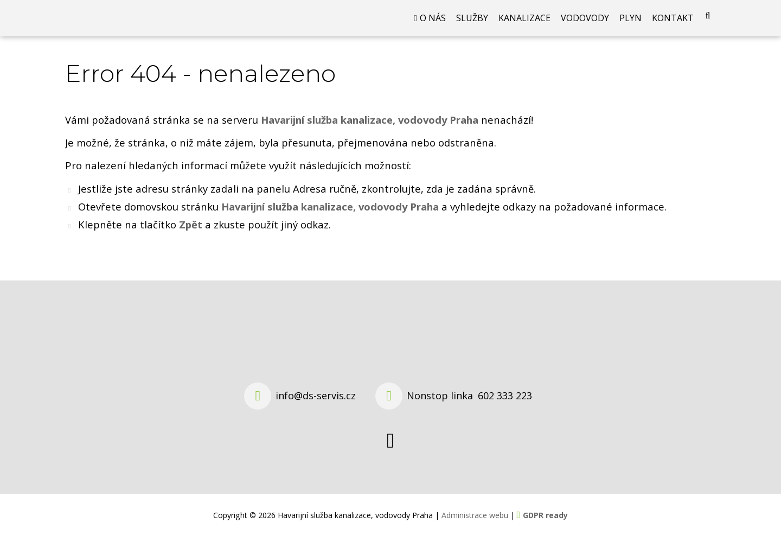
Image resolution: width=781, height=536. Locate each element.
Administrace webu (474, 515)
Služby (472, 24)
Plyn (630, 24)
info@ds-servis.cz (316, 395)
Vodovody (585, 24)
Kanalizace (524, 24)
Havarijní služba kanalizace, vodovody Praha (330, 219)
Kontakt (673, 24)
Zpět (190, 237)
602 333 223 (505, 395)
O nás (433, 24)
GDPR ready (545, 515)
